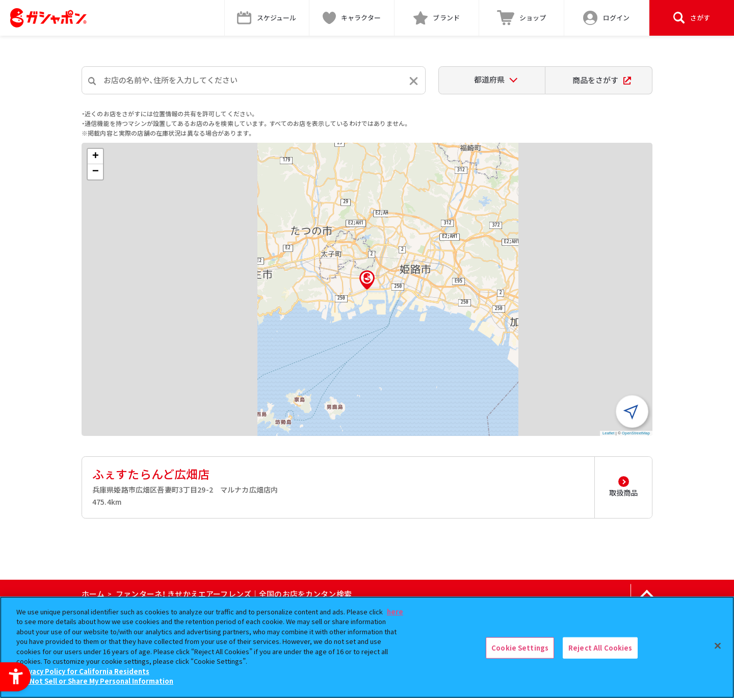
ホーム (93, 593)
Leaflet (608, 433)
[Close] (717, 646)
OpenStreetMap (636, 433)
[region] (367, 647)
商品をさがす (601, 79)
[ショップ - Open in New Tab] (521, 18)
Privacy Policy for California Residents (84, 671)
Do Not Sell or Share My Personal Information (96, 681)
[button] (367, 280)
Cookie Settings (519, 648)
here (395, 611)
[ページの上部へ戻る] (647, 594)
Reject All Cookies (600, 648)
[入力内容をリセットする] (413, 80)
